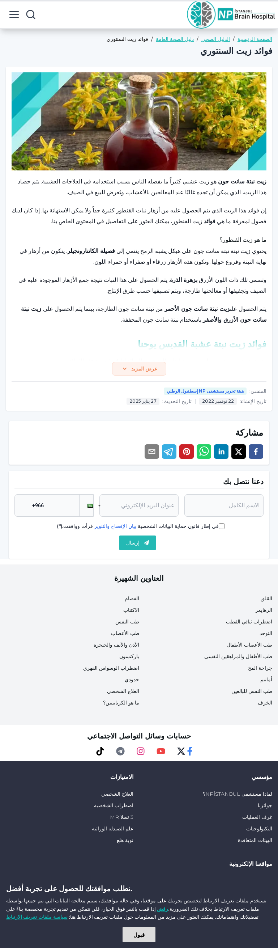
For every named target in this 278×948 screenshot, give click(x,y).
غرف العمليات (257, 818)
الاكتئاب (131, 611)
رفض (162, 908)
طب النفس (127, 623)
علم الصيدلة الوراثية (112, 830)
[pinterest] (186, 453)
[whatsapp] (204, 453)
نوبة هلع (125, 841)
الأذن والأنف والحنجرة (116, 646)
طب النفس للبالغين (251, 692)
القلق (266, 600)
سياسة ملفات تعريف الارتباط (37, 916)
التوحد (266, 634)
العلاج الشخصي (123, 692)
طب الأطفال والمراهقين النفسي (238, 658)
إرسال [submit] (137, 544)
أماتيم (266, 681)
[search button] (30, 14)
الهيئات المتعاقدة (255, 841)
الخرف (265, 704)
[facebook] (256, 453)
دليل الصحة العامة (175, 39)
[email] (152, 453)
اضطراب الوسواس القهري (111, 669)
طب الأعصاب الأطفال (249, 646)
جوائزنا (265, 807)
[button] (86, 507)
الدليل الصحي (215, 39)
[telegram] (169, 453)
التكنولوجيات (259, 830)
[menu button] (14, 14)
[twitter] (238, 453)
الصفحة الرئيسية (255, 39)
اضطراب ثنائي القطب (249, 623)
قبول (139, 934)
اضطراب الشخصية (113, 807)
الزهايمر (263, 611)
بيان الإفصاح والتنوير (115, 527)
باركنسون (129, 658)
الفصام (132, 600)
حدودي (132, 681)
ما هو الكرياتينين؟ (121, 704)
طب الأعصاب (125, 634)
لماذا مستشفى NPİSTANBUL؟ (237, 795)
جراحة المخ (260, 669)
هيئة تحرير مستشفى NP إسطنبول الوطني (205, 392)
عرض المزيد (139, 369)
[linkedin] (221, 453)
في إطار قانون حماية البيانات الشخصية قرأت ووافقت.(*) (138, 527)
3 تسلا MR (121, 818)
